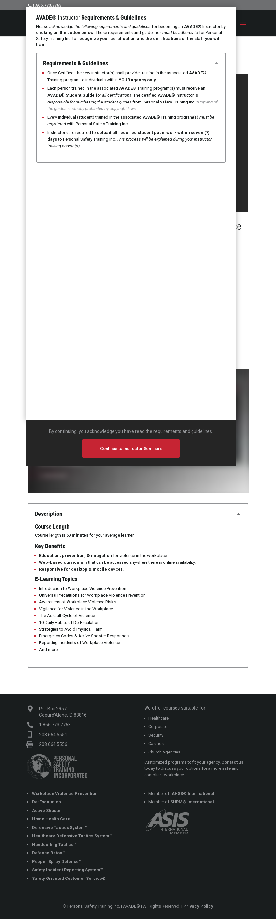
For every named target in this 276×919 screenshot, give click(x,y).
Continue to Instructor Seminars (131, 448)
